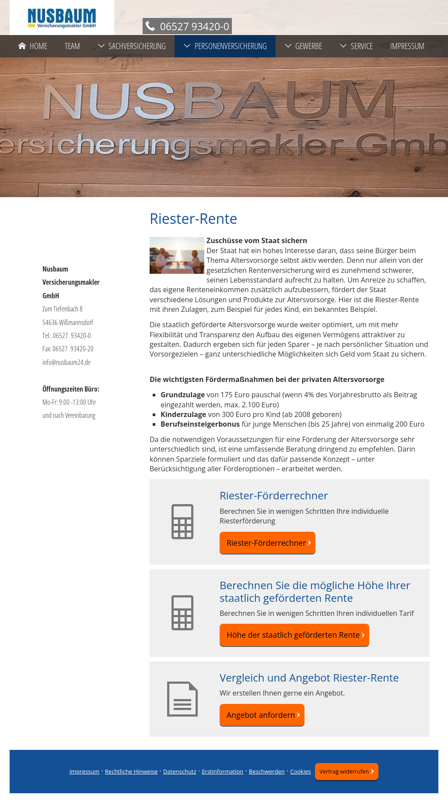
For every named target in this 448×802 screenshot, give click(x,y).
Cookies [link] (297, 780)
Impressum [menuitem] (407, 46)
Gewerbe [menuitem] (303, 46)
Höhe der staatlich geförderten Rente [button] (289, 639)
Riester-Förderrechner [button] (264, 544)
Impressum (81, 780)
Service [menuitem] (356, 46)
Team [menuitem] (72, 46)
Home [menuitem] (32, 46)
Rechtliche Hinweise (128, 780)
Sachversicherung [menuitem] (132, 46)
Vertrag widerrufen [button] (344, 780)
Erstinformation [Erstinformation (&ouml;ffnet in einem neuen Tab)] (219, 780)
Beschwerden (264, 780)
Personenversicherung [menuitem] (225, 46)
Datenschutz (176, 780)
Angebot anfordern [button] (259, 722)
